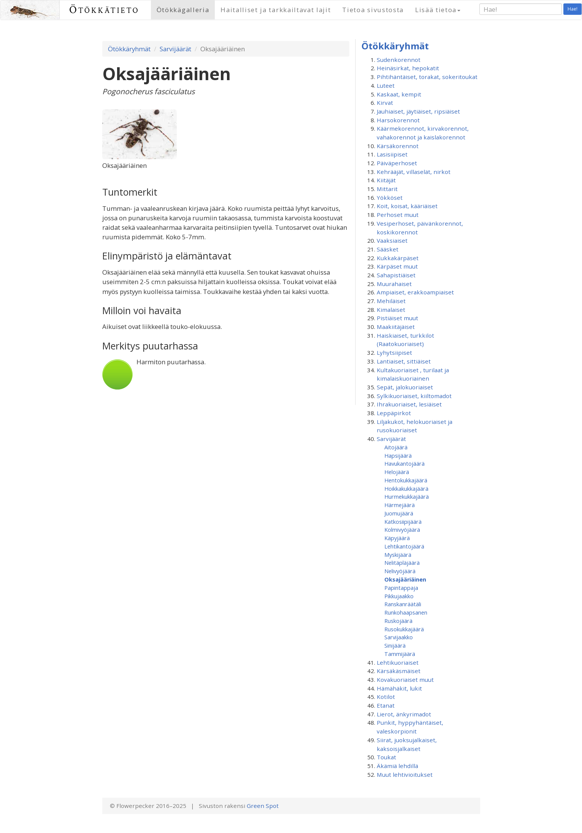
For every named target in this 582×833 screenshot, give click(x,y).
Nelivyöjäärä (399, 571)
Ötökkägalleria (183, 9)
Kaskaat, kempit (399, 94)
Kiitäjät (386, 180)
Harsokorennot (398, 120)
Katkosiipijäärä (403, 521)
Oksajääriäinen (405, 579)
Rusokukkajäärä (404, 629)
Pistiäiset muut (397, 318)
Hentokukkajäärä (405, 480)
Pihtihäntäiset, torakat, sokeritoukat (427, 77)
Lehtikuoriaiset (398, 662)
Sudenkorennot (398, 59)
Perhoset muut (398, 214)
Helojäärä (396, 472)
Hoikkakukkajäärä (406, 488)
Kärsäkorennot (398, 146)
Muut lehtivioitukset (405, 774)
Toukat (386, 757)
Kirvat (385, 102)
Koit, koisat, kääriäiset (407, 206)
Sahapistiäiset (396, 275)
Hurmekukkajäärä (406, 496)
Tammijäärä (399, 654)
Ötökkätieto (104, 10)
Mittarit (387, 189)
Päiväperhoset (397, 163)
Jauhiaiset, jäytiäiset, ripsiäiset (418, 111)
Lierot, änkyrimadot (404, 714)
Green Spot (263, 805)
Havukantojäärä (404, 463)
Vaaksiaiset (392, 240)
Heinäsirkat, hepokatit (408, 68)
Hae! (572, 9)
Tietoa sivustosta (373, 9)
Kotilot (386, 696)
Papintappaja (401, 587)
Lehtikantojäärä (404, 546)
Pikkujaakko (399, 596)
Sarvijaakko (398, 637)
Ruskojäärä (398, 620)
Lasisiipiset (392, 154)
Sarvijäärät (175, 48)
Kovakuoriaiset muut (405, 679)
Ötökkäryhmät (129, 48)
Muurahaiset (394, 284)
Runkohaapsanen (405, 612)
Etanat (386, 705)
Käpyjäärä (397, 538)
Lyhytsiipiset (394, 352)
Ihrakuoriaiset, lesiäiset (409, 404)
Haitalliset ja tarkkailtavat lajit (275, 9)
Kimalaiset (391, 309)
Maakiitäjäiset (396, 326)
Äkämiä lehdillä (397, 766)
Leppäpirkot (394, 413)
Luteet (386, 85)
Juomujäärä (398, 513)
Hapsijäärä (398, 455)
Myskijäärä (397, 554)
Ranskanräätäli (402, 604)
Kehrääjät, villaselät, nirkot (413, 171)
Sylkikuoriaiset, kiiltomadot (414, 396)
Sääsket (387, 249)
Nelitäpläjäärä (402, 562)
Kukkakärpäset (398, 258)
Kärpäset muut (397, 266)
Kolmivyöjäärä (402, 529)
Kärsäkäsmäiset (398, 671)
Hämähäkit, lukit (399, 688)
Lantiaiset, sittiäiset (404, 361)
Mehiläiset (391, 301)
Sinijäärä (395, 645)
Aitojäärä (396, 447)
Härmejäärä (399, 505)
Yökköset (390, 197)
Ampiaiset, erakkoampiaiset (415, 292)
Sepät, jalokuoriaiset (405, 387)
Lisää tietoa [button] (437, 9)
